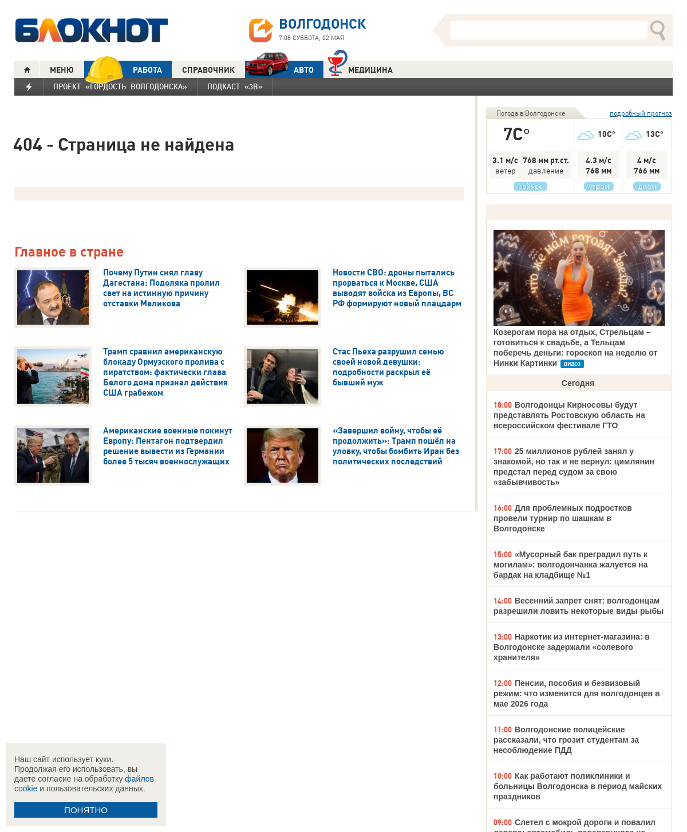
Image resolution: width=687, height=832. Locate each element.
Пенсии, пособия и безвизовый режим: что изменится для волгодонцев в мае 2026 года (576, 693)
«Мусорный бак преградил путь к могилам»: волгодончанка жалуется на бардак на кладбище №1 (570, 564)
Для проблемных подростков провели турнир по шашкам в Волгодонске (562, 518)
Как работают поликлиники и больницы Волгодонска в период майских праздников (577, 786)
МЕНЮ (62, 70)
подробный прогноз (641, 113)
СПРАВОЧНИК (208, 70)
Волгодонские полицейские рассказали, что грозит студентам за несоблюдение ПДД (566, 740)
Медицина (360, 68)
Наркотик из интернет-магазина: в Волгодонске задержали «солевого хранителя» (571, 647)
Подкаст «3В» (235, 86)
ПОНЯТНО (86, 810)
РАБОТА (123, 69)
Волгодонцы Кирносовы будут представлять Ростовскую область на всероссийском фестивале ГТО (569, 415)
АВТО (279, 69)
